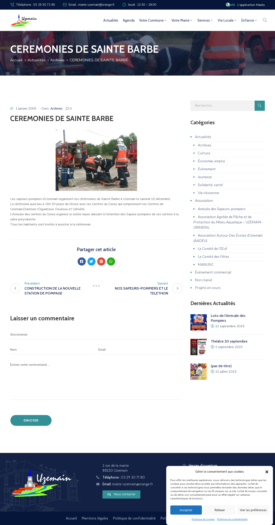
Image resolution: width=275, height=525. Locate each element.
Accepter (186, 510)
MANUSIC (206, 264)
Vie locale (227, 20)
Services (205, 20)
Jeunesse (205, 177)
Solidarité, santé (210, 185)
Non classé (203, 280)
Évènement (207, 169)
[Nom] (52, 350)
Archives (57, 60)
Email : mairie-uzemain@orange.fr (91, 5)
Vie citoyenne (208, 193)
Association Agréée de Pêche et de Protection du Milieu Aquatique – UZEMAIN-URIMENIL (228, 222)
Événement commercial (213, 272)
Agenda (129, 20)
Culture (204, 153)
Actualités (110, 20)
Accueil (16, 60)
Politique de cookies (203, 519)
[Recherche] (222, 106)
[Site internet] (96, 334)
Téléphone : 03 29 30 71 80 (35, 5)
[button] (267, 472)
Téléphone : (123, 477)
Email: (127, 484)
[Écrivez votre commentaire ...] (96, 380)
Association (204, 200)
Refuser (219, 510)
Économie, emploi (211, 161)
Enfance (249, 20)
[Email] (140, 350)
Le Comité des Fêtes (213, 256)
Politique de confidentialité (232, 519)
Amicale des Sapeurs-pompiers (221, 209)
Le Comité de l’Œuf (212, 248)
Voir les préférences (253, 510)
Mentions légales (95, 518)
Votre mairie (182, 20)
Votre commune (153, 20)
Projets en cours (208, 288)
